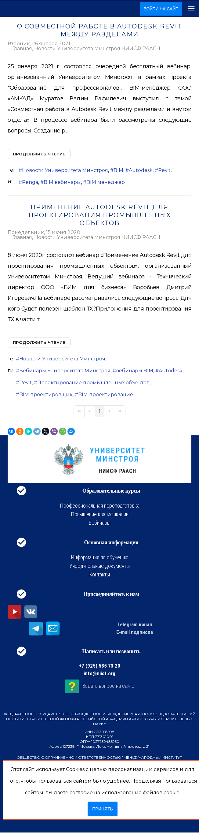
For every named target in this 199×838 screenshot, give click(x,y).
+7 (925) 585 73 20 (99, 666)
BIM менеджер (105, 182)
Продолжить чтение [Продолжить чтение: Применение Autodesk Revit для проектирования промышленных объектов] (39, 342)
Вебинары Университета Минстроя (64, 371)
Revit (164, 170)
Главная (22, 48)
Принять (102, 808)
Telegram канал (134, 624)
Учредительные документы (99, 566)
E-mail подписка (134, 632)
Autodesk (141, 170)
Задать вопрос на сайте (108, 686)
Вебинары (99, 523)
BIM (118, 170)
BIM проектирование (105, 394)
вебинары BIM (134, 371)
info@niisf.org (99, 673)
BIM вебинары (62, 182)
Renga (30, 182)
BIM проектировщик (46, 394)
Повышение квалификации (99, 514)
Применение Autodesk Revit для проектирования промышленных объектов (99, 215)
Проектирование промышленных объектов (93, 382)
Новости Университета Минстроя (65, 170)
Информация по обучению (99, 557)
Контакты (99, 574)
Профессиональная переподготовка (99, 505)
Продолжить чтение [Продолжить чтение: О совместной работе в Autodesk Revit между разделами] (39, 153)
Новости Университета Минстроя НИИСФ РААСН (97, 48)
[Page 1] (99, 411)
